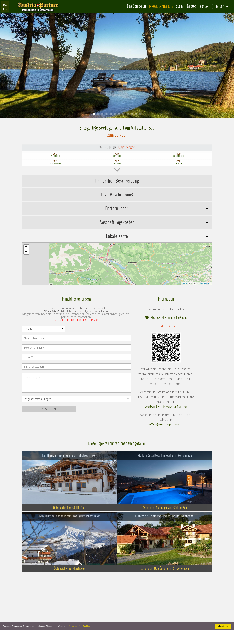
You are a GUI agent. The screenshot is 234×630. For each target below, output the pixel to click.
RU (5, 4)
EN (5, 8)
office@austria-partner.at (166, 424)
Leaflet (185, 283)
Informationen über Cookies (79, 626)
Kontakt (205, 6)
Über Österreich (136, 6)
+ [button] (26, 247)
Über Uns (191, 6)
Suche (179, 6)
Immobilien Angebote (161, 6)
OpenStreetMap (205, 283)
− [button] (26, 251)
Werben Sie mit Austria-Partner (166, 407)
